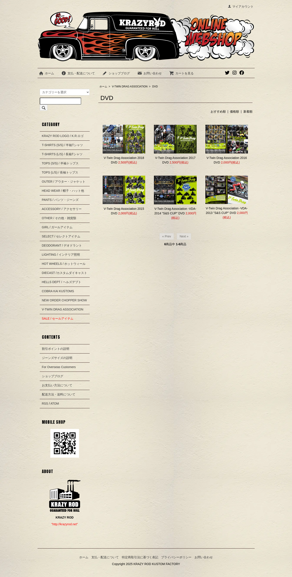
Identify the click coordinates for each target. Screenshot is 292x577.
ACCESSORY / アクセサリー (62, 209)
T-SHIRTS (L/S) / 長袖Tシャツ (62, 154)
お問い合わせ (149, 73)
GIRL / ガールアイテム (57, 227)
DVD (155, 86)
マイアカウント (241, 6)
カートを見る (181, 73)
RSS (45, 403)
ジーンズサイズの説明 (57, 358)
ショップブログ (116, 73)
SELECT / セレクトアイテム (61, 236)
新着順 (247, 111)
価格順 (234, 111)
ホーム (46, 73)
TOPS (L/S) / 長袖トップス (60, 172)
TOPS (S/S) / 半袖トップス (60, 163)
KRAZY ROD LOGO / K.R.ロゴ (63, 136)
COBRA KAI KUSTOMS (58, 291)
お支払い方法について (57, 385)
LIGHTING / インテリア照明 (61, 254)
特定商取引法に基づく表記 (140, 557)
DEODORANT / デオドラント (62, 245)
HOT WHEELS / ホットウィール (64, 263)
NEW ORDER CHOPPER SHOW (64, 300)
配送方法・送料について (58, 394)
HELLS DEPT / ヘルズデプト (61, 282)
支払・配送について (78, 73)
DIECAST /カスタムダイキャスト (64, 273)
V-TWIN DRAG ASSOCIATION (130, 86)
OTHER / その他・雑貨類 (59, 218)
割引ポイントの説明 (55, 348)
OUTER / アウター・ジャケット (64, 181)
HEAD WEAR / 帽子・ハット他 (63, 190)
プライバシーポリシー (176, 557)
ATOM (54, 403)
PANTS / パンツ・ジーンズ (60, 200)
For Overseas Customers (59, 367)
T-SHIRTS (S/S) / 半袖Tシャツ (62, 145)
